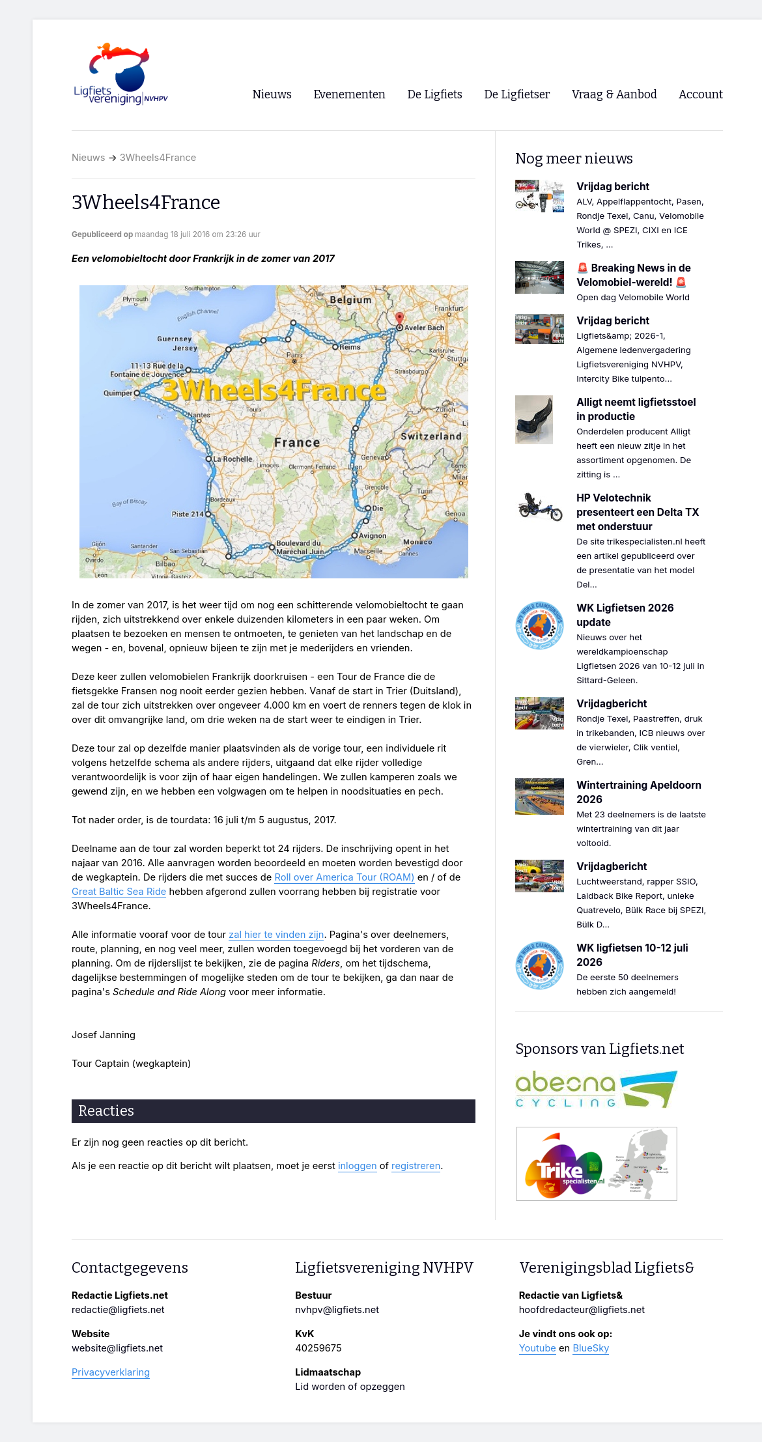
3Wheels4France (158, 157)
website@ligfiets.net (117, 1348)
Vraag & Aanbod (614, 95)
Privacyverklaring (111, 1372)
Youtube (537, 1348)
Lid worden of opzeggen (350, 1387)
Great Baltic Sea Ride (119, 892)
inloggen (357, 1166)
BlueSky (590, 1348)
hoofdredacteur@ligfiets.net (582, 1310)
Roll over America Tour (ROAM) (344, 877)
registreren (415, 1166)
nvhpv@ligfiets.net (337, 1310)
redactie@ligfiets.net (118, 1310)
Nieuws (89, 157)
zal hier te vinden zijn (276, 934)
